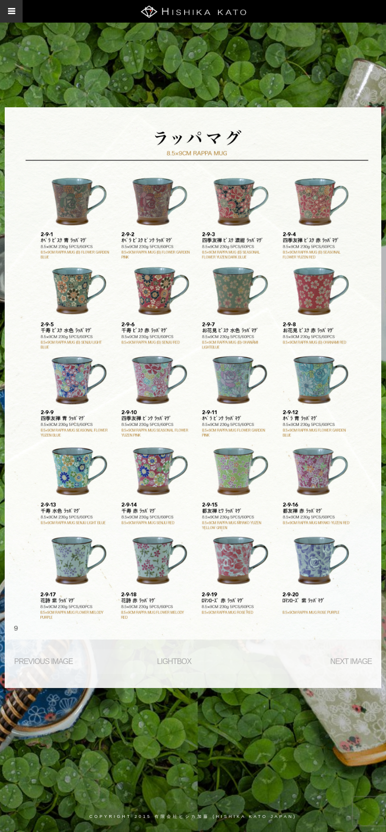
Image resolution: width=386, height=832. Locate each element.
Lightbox (174, 661)
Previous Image (43, 661)
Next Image (351, 661)
